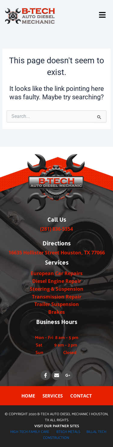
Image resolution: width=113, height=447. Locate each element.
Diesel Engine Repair (56, 281)
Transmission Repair (56, 296)
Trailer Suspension (56, 304)
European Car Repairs (57, 273)
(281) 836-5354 (56, 229)
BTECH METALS (68, 432)
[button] (102, 15)
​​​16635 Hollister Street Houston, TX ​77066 (56, 252)
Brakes (56, 312)
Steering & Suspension (56, 289)
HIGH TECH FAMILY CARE (29, 432)
